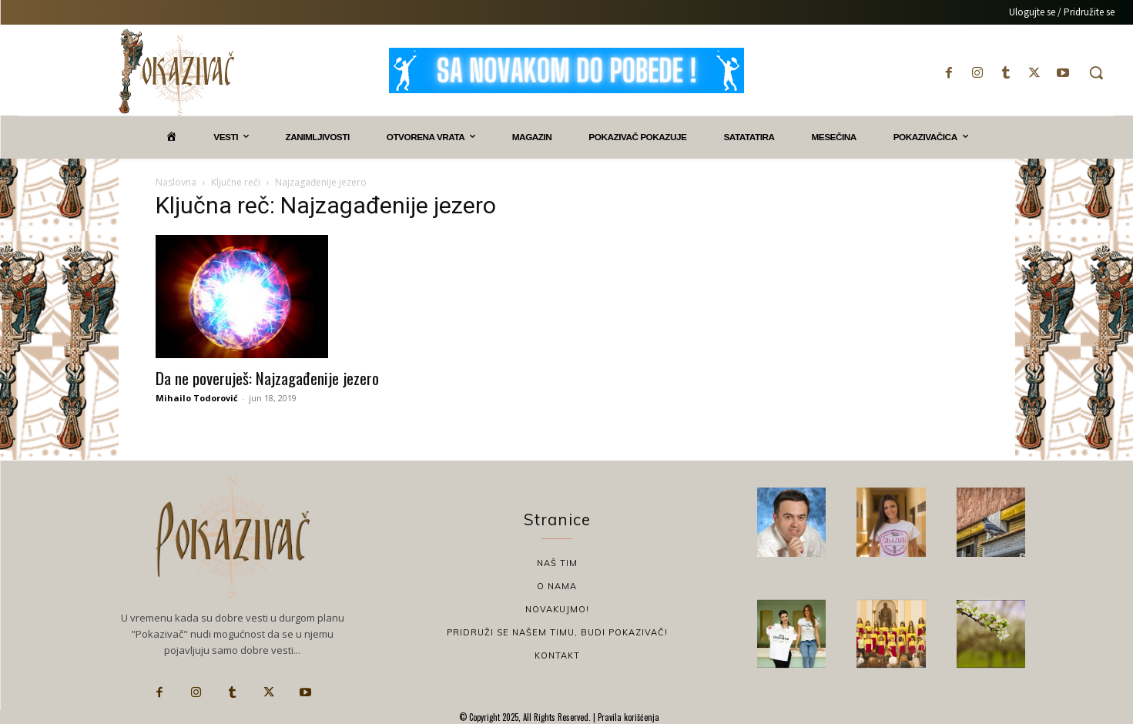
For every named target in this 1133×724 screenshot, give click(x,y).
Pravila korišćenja (627, 717)
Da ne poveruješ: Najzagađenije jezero (267, 378)
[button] (1096, 72)
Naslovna (176, 182)
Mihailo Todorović (197, 398)
